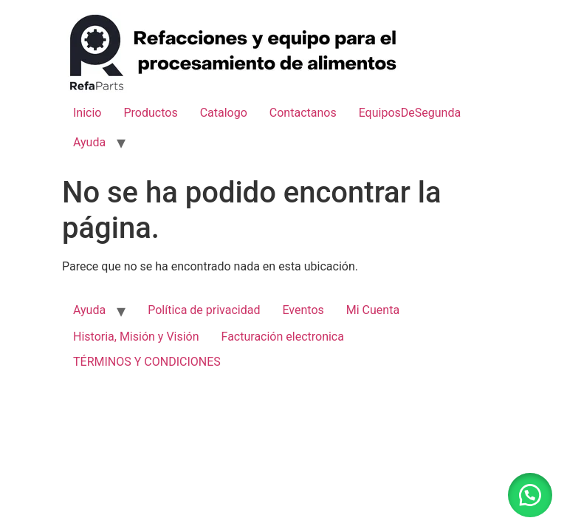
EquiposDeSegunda (410, 113)
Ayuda (89, 142)
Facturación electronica (282, 337)
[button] (530, 495)
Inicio (87, 113)
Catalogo (223, 113)
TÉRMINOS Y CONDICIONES (147, 362)
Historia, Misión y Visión (136, 337)
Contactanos (303, 113)
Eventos (302, 310)
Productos (150, 113)
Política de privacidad (204, 310)
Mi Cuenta (372, 310)
